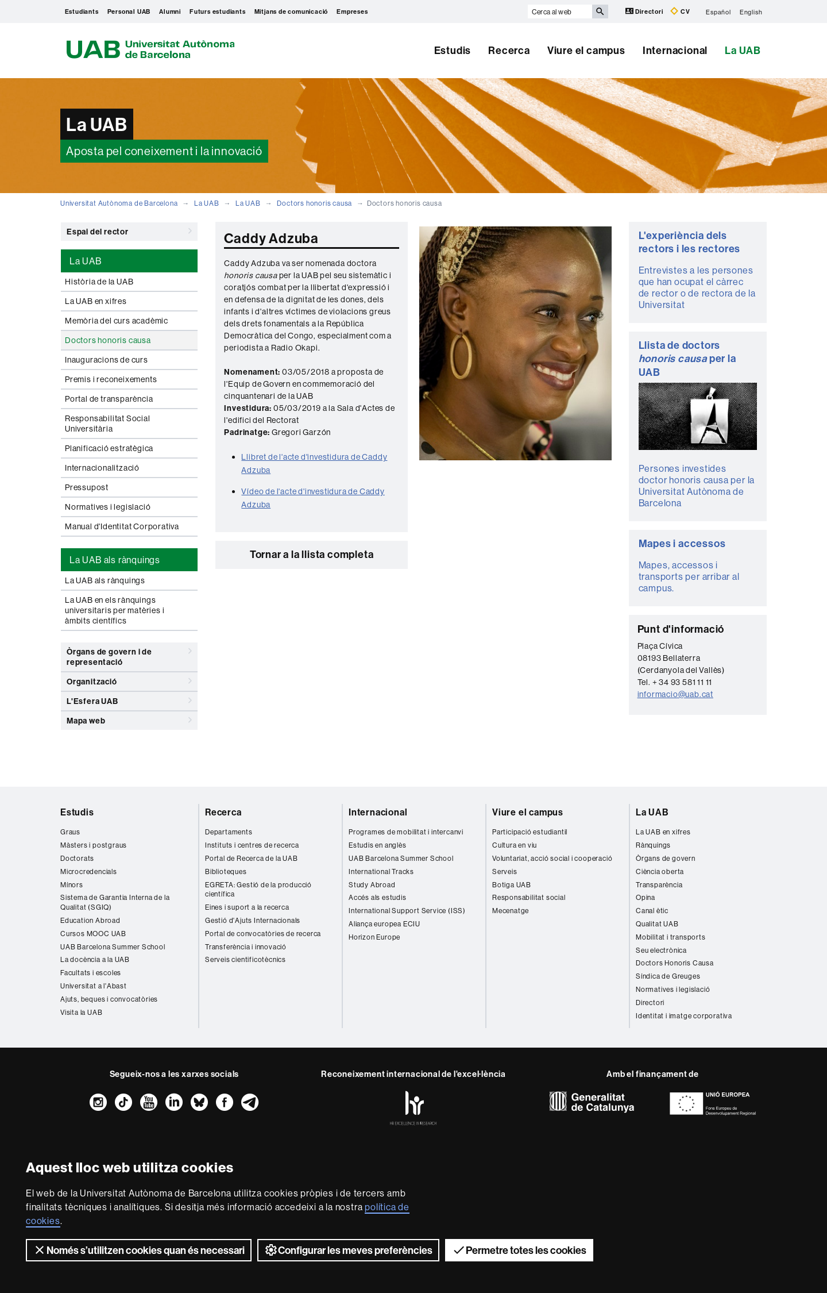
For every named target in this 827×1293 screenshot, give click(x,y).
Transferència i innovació (246, 946)
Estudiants (82, 11)
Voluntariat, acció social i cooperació (552, 858)
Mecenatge (510, 910)
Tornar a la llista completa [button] (312, 554)
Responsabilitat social (529, 897)
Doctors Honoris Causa (675, 963)
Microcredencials (88, 871)
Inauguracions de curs (106, 360)
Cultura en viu (514, 845)
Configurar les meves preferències (348, 1250)
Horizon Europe (374, 937)
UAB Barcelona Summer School (112, 946)
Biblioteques (226, 871)
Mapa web (129, 720)
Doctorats (77, 858)
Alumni (170, 11)
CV (680, 11)
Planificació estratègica (109, 448)
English (751, 11)
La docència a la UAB (95, 959)
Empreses (352, 11)
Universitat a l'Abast (93, 986)
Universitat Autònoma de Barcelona (118, 203)
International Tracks (381, 871)
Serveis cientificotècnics (245, 959)
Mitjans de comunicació (291, 11)
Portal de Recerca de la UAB (251, 858)
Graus (70, 832)
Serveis (504, 871)
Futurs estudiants (218, 11)
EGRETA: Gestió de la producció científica (258, 889)
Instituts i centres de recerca (252, 845)
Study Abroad (372, 884)
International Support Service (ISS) (407, 910)
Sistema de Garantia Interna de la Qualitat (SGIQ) (114, 902)
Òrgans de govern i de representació (129, 654)
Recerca (509, 50)
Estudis (453, 50)
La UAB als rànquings (105, 580)
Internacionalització (102, 468)
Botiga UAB (511, 884)
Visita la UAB (81, 1012)
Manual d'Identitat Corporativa (122, 526)
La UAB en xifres (96, 301)
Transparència (659, 884)
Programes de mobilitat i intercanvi (406, 832)
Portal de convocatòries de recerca (263, 933)
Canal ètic (652, 910)
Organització (129, 681)
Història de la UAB (99, 281)
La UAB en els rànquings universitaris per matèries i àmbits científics (114, 610)
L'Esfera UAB (129, 700)
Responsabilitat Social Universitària (107, 423)
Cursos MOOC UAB (93, 933)
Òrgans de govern (665, 858)
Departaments (229, 832)
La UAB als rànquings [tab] (114, 559)
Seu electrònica (661, 950)
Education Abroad (90, 920)
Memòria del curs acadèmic (116, 320)
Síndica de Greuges (668, 976)
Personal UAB (129, 11)
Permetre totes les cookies (519, 1250)
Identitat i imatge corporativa (684, 1015)
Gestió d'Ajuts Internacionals (252, 920)
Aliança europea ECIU (384, 923)
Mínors (71, 884)
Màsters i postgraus (93, 845)
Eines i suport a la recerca (247, 907)
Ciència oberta (660, 871)
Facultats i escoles (90, 972)
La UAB (743, 50)
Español (718, 11)
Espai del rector (129, 231)
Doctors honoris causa (314, 203)
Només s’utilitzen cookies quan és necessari (139, 1250)
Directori (645, 11)
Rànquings (653, 845)
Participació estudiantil (529, 832)
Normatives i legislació (107, 507)
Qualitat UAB (657, 923)
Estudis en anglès (378, 845)
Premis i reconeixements (111, 379)
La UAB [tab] (85, 261)
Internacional (675, 50)
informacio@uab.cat (675, 694)
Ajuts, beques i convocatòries (109, 999)
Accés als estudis (378, 897)
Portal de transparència (109, 399)
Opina (645, 897)
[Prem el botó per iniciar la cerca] (600, 11)
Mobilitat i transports (671, 937)
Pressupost (87, 487)
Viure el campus (586, 50)
